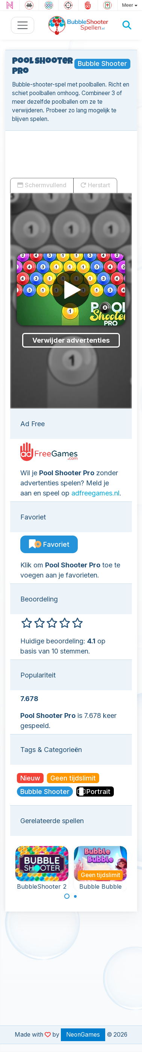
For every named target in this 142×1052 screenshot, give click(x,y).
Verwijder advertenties (71, 340)
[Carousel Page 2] (75, 896)
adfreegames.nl (95, 493)
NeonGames (83, 1034)
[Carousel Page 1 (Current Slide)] (66, 896)
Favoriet (49, 544)
